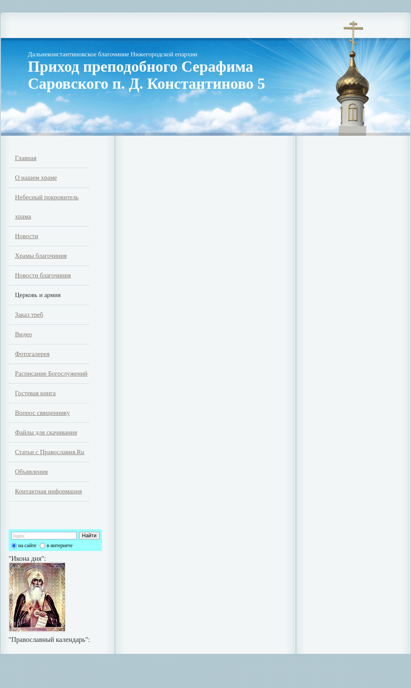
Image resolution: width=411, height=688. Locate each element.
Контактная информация (48, 491)
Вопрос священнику (42, 412)
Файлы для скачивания (46, 432)
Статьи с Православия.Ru (49, 452)
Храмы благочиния (41, 255)
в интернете (60, 545)
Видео (23, 334)
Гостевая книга (35, 393)
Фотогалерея (32, 353)
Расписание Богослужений (51, 373)
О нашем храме (36, 177)
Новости (26, 236)
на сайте (27, 545)
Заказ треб (29, 314)
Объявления (31, 471)
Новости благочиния (43, 275)
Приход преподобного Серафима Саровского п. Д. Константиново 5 (146, 75)
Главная (25, 158)
